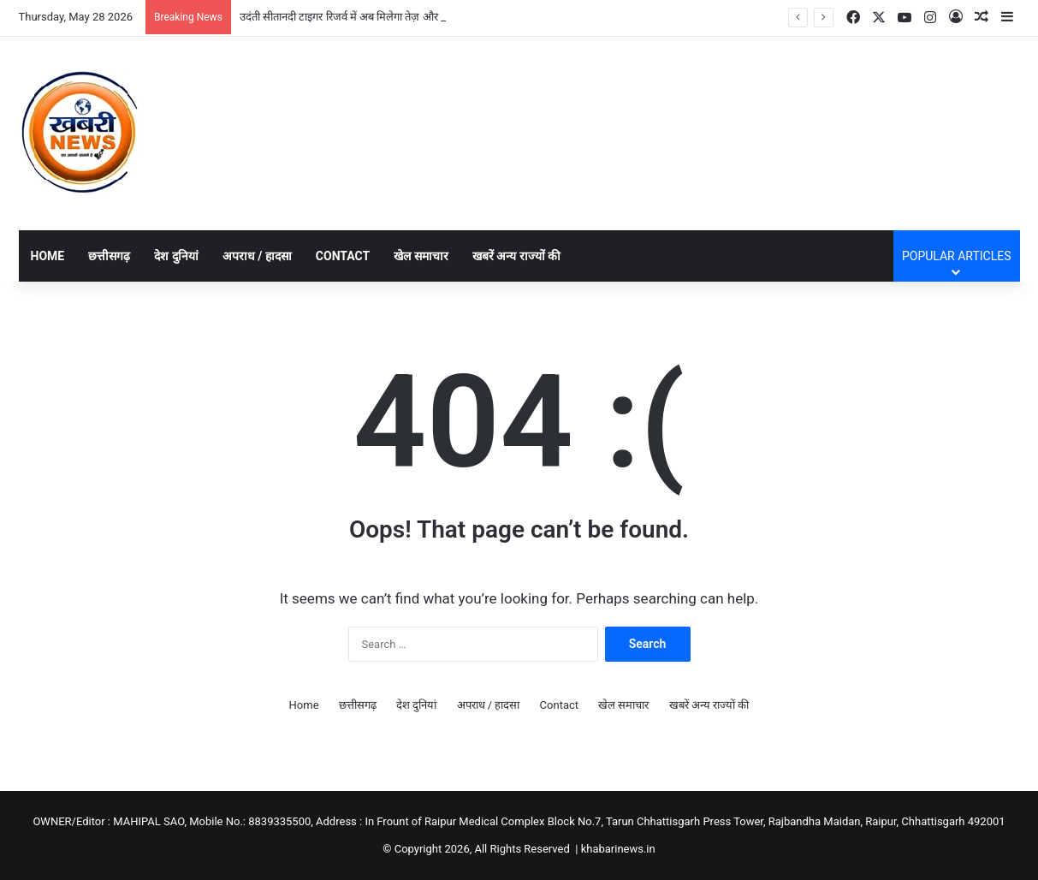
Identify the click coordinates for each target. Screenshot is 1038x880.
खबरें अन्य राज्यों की (516, 256)
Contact (343, 256)
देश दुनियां (176, 256)
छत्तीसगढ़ (109, 256)
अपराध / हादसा (257, 256)
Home (48, 256)
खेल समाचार (421, 256)
